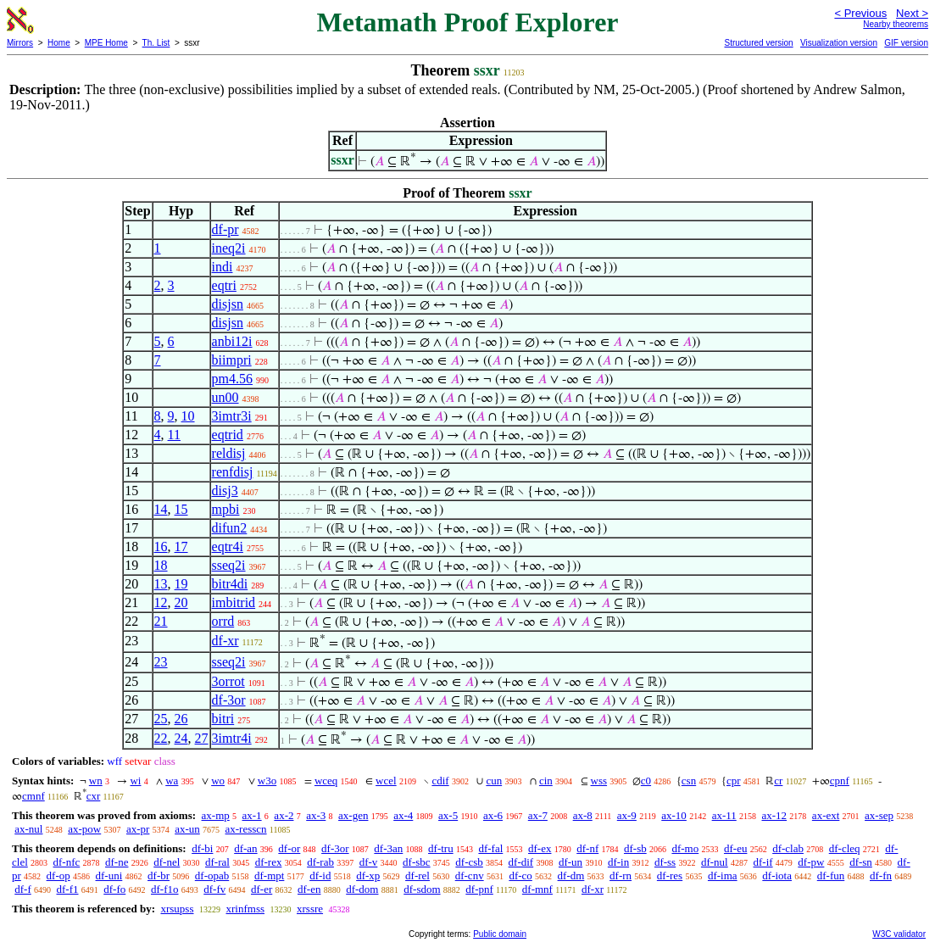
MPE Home (106, 42)
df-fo (114, 889)
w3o (267, 780)
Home (58, 42)
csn (689, 780)
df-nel (166, 862)
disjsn (227, 304)
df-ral (217, 862)
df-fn (881, 875)
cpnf (839, 780)
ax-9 (627, 815)
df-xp (368, 875)
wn (96, 780)
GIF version (906, 42)
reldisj (229, 453)
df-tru (441, 848)
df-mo (684, 848)
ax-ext (825, 815)
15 (181, 509)
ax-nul (28, 829)
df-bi (202, 848)
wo (218, 780)
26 (181, 718)
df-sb (635, 848)
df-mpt (269, 875)
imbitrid (234, 602)
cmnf (33, 795)
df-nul (714, 862)
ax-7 (538, 815)
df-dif (521, 862)
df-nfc (67, 862)
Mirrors (20, 42)
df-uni (109, 875)
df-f (22, 889)
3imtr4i (232, 738)
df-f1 (68, 889)
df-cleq (844, 848)
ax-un (187, 829)
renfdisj (232, 472)
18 (161, 565)
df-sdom (421, 889)
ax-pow (84, 829)
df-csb (469, 862)
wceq (325, 780)
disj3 (225, 490)
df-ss (665, 862)
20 (181, 602)
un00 (225, 397)
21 (161, 621)
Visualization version (838, 42)
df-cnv (469, 875)
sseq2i (229, 565)
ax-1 (252, 815)
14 (161, 509)
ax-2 (283, 815)
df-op (58, 875)
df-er (261, 889)
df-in (618, 862)
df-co (520, 875)
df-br (158, 875)
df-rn (620, 875)
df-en (309, 889)
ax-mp (216, 815)
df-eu (735, 848)
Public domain (499, 934)
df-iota (777, 875)
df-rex (268, 862)
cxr (93, 795)
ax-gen (353, 815)
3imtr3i (232, 416)
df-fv (214, 889)
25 (161, 718)
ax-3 (316, 815)
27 (202, 738)
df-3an (388, 848)
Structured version (758, 42)
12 (161, 602)
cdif (439, 780)
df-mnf (537, 889)
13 (161, 584)
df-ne (116, 862)
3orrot (228, 681)
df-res (669, 875)
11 (174, 434)
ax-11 (724, 815)
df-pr (225, 229)
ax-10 (674, 815)
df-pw (811, 862)
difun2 (230, 528)
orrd (223, 621)
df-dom (362, 889)
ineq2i (229, 248)
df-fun (831, 875)
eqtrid (227, 434)
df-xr (225, 640)
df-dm (571, 875)
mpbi (226, 509)
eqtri (224, 285)
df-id (320, 875)
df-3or (229, 700)
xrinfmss (245, 908)
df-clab (788, 848)
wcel (386, 780)
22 (161, 738)
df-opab (212, 875)
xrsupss (176, 908)
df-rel (417, 875)
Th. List (156, 42)
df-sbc (417, 862)
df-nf (587, 848)
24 (181, 738)
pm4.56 (232, 378)
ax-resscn (246, 829)
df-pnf (479, 889)
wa (171, 780)
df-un (570, 862)
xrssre (310, 908)
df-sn (860, 862)
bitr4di (230, 584)
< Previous (860, 13)
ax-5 (448, 815)
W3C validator (899, 934)
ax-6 (493, 815)
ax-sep (879, 815)
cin (546, 780)
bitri (223, 718)
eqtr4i (227, 546)
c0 (646, 780)
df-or (289, 848)
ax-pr (137, 829)
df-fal (490, 848)
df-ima (722, 875)
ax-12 (775, 815)
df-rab (320, 862)
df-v (368, 862)
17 (181, 546)
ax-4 (403, 815)
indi (222, 266)
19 (181, 584)
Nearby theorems (895, 24)
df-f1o (165, 889)
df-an (245, 848)
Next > (912, 13)
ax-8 (583, 815)
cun (494, 780)
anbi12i (232, 341)
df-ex (539, 848)
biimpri (232, 360)
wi (135, 780)
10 (188, 416)
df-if (762, 862)
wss (599, 780)
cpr (733, 780)
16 (161, 546)
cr (778, 780)
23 (161, 662)
